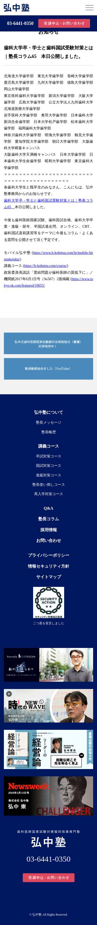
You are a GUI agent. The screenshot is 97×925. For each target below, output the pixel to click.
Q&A (48, 508)
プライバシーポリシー (48, 555)
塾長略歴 (48, 432)
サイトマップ (48, 577)
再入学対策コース (48, 494)
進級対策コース (48, 475)
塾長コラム (48, 519)
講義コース (48, 446)
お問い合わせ (48, 540)
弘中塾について (48, 412)
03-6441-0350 (20, 23)
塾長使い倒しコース (48, 485)
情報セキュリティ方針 (48, 566)
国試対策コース (48, 466)
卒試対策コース (48, 456)
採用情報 (48, 530)
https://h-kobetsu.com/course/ (45, 266)
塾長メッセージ (48, 422)
